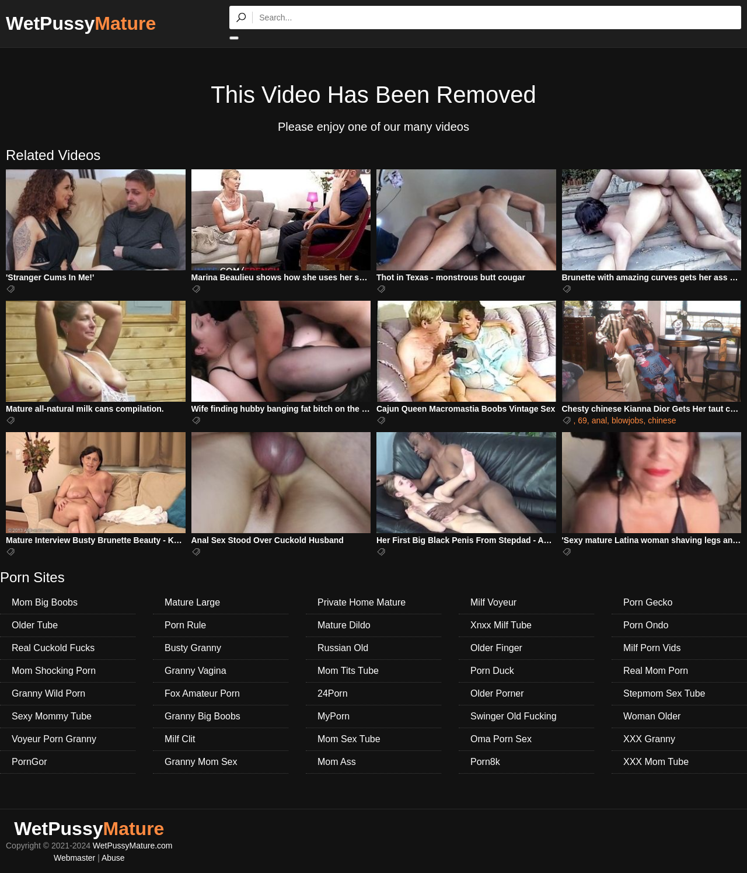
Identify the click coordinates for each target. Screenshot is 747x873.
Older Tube (35, 625)
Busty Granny (193, 648)
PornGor (29, 762)
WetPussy (81, 23)
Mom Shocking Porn (54, 671)
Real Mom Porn (655, 671)
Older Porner (497, 693)
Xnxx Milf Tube (501, 625)
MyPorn (333, 716)
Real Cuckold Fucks (53, 648)
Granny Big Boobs (202, 716)
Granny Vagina (195, 671)
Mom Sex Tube (349, 739)
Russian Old (342, 648)
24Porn (332, 693)
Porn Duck (492, 671)
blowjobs (627, 420)
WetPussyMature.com (133, 845)
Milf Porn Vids (651, 648)
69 (582, 420)
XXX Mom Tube (656, 762)
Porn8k (485, 762)
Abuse (113, 857)
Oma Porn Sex (501, 739)
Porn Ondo (645, 625)
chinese (662, 420)
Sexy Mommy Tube (52, 716)
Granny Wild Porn (48, 693)
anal (599, 420)
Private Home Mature (361, 602)
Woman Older (651, 716)
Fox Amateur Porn (202, 693)
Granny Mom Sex (201, 762)
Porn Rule (185, 625)
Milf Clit (180, 739)
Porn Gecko (647, 602)
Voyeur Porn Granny (54, 739)
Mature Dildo (344, 625)
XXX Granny (649, 739)
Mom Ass (336, 762)
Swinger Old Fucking (513, 716)
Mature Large (192, 602)
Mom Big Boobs (45, 602)
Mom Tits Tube (348, 671)
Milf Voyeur (493, 602)
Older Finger (496, 648)
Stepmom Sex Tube (664, 693)
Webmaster (74, 857)
